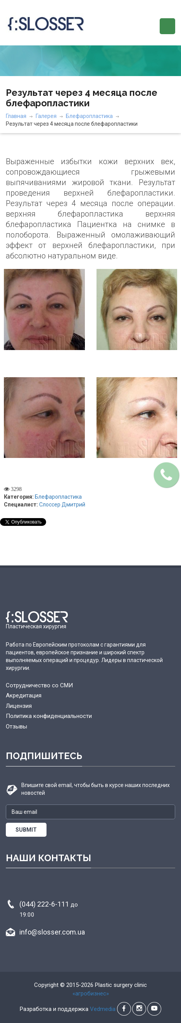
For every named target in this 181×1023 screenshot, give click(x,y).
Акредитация (23, 695)
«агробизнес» (90, 993)
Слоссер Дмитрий (62, 504)
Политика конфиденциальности (49, 716)
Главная (16, 116)
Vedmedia (102, 1009)
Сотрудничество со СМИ (39, 685)
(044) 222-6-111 (48, 909)
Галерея (46, 116)
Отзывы (16, 726)
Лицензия (19, 705)
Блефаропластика (89, 116)
